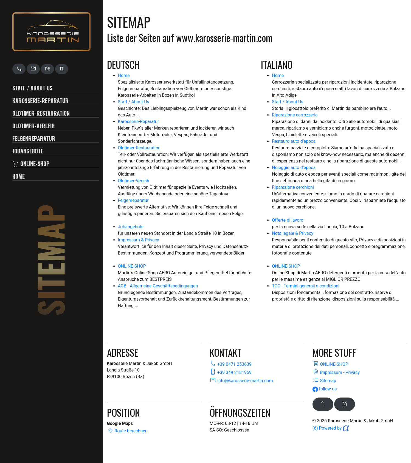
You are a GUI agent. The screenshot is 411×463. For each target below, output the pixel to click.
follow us (325, 388)
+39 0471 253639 (231, 364)
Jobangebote (27, 151)
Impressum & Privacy (138, 239)
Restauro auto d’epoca (294, 141)
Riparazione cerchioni (293, 187)
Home (18, 176)
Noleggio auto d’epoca (294, 167)
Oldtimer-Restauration (41, 113)
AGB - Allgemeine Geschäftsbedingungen (158, 285)
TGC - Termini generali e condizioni (305, 285)
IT (62, 69)
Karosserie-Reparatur (40, 100)
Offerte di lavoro (287, 220)
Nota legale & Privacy (292, 233)
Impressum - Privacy (336, 372)
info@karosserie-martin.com (241, 380)
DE (47, 69)
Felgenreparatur (33, 138)
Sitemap (324, 380)
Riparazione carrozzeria (295, 115)
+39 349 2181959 (231, 372)
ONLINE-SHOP (31, 163)
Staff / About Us (32, 88)
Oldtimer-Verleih (33, 126)
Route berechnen (127, 430)
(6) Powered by (331, 428)
